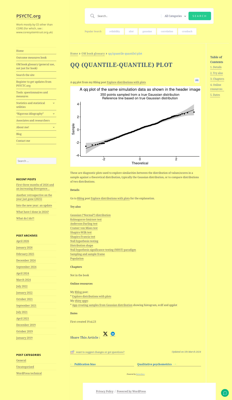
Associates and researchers (33, 120)
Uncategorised (25, 367)
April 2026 (22, 241)
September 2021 (26, 305)
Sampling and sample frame (87, 254)
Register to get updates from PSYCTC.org (33, 83)
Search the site (25, 75)
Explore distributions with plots (126, 82)
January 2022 (24, 292)
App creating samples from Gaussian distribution (102, 305)
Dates (216, 95)
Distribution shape (81, 245)
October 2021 (24, 299)
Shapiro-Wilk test (81, 232)
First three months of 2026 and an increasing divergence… (35, 186)
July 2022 (22, 286)
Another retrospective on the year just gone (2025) (34, 197)
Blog (19, 134)
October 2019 (24, 331)
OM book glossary (93, 53)
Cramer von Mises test (84, 228)
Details (217, 67)
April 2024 (22, 273)
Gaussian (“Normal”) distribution (90, 215)
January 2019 (24, 338)
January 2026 (24, 247)
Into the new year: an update (34, 205)
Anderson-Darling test (83, 223)
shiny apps (81, 300)
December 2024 (26, 260)
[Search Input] (128, 16)
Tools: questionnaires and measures (32, 94)
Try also (218, 73)
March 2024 (23, 279)
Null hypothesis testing (84, 241)
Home (20, 51)
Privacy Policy (104, 391)
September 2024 (26, 267)
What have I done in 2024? (32, 212)
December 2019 (26, 325)
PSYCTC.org (28, 16)
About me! (22, 127)
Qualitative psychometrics (156, 364)
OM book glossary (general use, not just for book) (35, 66)
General (21, 360)
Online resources (216, 87)
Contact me (23, 141)
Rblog (80, 198)
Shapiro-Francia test (82, 236)
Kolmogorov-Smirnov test (86, 219)
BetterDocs (140, 374)
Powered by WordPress (131, 391)
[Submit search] (199, 16)
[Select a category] (174, 16)
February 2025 (25, 254)
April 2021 (22, 318)
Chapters (218, 79)
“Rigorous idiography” (30, 113)
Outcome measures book (31, 57)
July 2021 (22, 312)
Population (77, 258)
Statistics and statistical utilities (30, 105)
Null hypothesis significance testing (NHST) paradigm (103, 250)
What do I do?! (25, 218)
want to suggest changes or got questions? (97, 352)
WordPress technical (29, 373)
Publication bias (83, 364)
